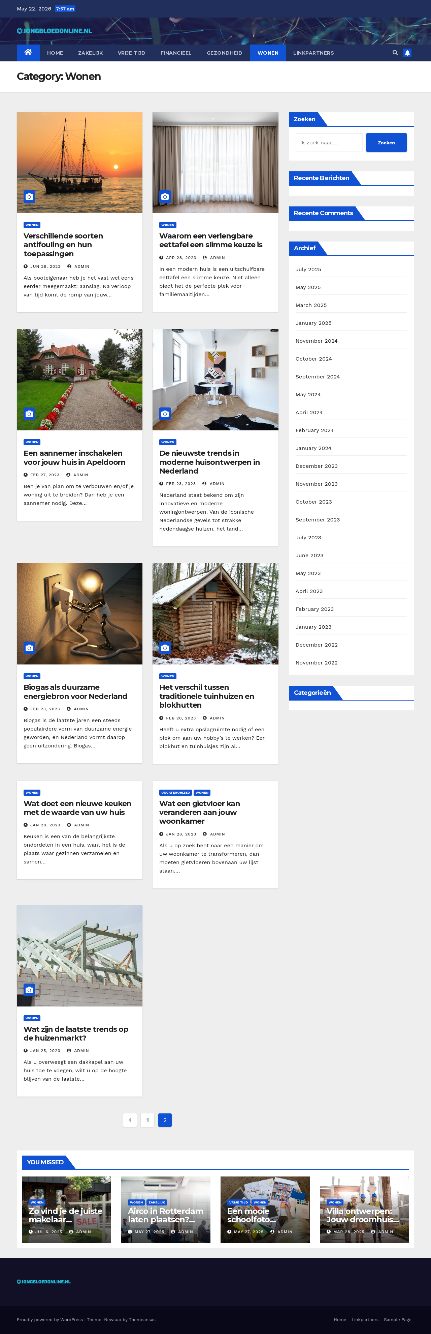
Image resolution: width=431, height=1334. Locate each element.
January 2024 (314, 448)
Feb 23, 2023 (181, 483)
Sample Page (397, 1319)
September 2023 (318, 519)
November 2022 (317, 662)
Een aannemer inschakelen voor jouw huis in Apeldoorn (75, 457)
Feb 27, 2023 (45, 475)
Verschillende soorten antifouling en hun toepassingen (63, 244)
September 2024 (318, 376)
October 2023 (314, 502)
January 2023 (314, 627)
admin (78, 266)
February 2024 (315, 430)
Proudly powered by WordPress (51, 1319)
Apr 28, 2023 (181, 257)
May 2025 (308, 287)
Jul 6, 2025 (48, 1231)
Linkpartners (313, 53)
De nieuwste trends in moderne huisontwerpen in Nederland (209, 462)
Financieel (176, 53)
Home (55, 53)
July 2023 (308, 537)
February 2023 (315, 609)
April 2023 (309, 591)
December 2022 (317, 645)
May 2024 (308, 394)
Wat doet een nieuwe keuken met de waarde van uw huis (77, 808)
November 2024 (317, 341)
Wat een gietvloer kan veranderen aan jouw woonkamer (199, 812)
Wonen (268, 53)
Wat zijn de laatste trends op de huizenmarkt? (76, 1034)
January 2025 (314, 323)
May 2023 (308, 573)
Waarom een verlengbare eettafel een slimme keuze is (210, 240)
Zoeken (305, 118)
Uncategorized (175, 792)
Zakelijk (90, 53)
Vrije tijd (132, 53)
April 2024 (309, 412)
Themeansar (142, 1319)
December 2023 (317, 466)
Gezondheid (225, 53)
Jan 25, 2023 (45, 1050)
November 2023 (317, 484)
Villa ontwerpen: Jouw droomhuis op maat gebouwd (363, 1219)
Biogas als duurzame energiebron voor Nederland (75, 692)
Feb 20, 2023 (181, 718)
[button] (395, 53)
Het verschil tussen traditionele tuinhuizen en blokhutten (206, 696)
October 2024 (314, 359)
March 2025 (311, 305)
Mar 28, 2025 (349, 1231)
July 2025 (308, 269)
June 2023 (310, 555)
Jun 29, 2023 (45, 266)
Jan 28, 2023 (45, 825)
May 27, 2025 (149, 1231)
